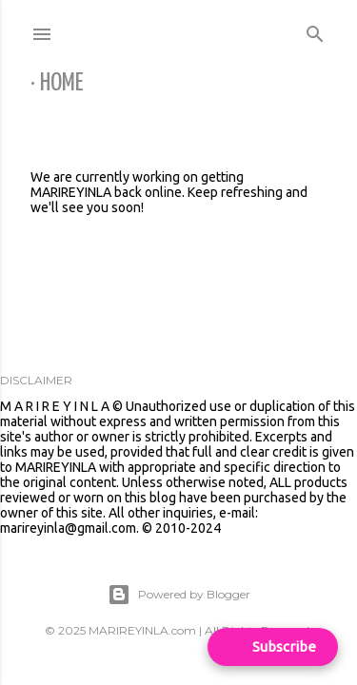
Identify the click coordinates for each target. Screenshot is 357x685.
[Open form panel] (273, 647)
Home (62, 83)
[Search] (315, 30)
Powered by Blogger (179, 594)
